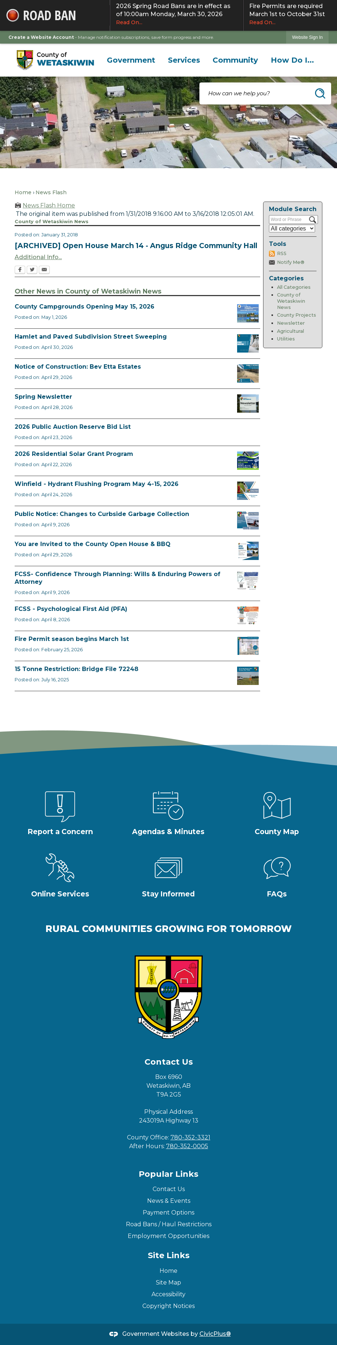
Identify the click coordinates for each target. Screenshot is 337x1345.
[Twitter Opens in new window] (32, 270)
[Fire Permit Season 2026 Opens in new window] (248, 645)
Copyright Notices (168, 1305)
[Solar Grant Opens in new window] (248, 460)
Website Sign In (307, 37)
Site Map (168, 1282)
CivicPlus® (215, 1333)
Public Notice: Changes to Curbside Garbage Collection (102, 514)
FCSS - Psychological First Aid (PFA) (71, 608)
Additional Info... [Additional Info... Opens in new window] (38, 257)
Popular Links (168, 1174)
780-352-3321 (190, 1137)
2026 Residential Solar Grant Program (74, 453)
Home (23, 192)
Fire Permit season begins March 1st (72, 638)
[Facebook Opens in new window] (20, 270)
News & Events (168, 1200)
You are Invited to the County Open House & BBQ (93, 544)
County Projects (296, 315)
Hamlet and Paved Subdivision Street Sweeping (91, 336)
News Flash (51, 192)
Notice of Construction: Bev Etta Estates (78, 366)
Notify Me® (290, 262)
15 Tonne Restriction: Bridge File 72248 (76, 669)
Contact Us (169, 1189)
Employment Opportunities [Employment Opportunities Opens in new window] (168, 1235)
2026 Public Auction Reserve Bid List (73, 426)
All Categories (294, 287)
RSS (282, 253)
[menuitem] (131, 60)
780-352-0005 (187, 1146)
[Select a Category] (292, 228)
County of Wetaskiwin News (291, 301)
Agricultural (290, 331)
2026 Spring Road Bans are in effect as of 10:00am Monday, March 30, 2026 (176, 14)
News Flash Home (49, 205)
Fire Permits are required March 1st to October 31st (290, 14)
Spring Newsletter (43, 396)
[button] (320, 93)
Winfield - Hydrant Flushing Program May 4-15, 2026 (97, 483)
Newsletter (291, 323)
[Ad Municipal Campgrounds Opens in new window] (248, 313)
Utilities (286, 339)
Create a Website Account (41, 37)
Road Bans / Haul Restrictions (168, 1224)
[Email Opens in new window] (44, 270)
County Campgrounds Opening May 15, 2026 (84, 306)
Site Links (169, 1255)
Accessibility (168, 1294)
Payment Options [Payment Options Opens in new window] (168, 1212)
